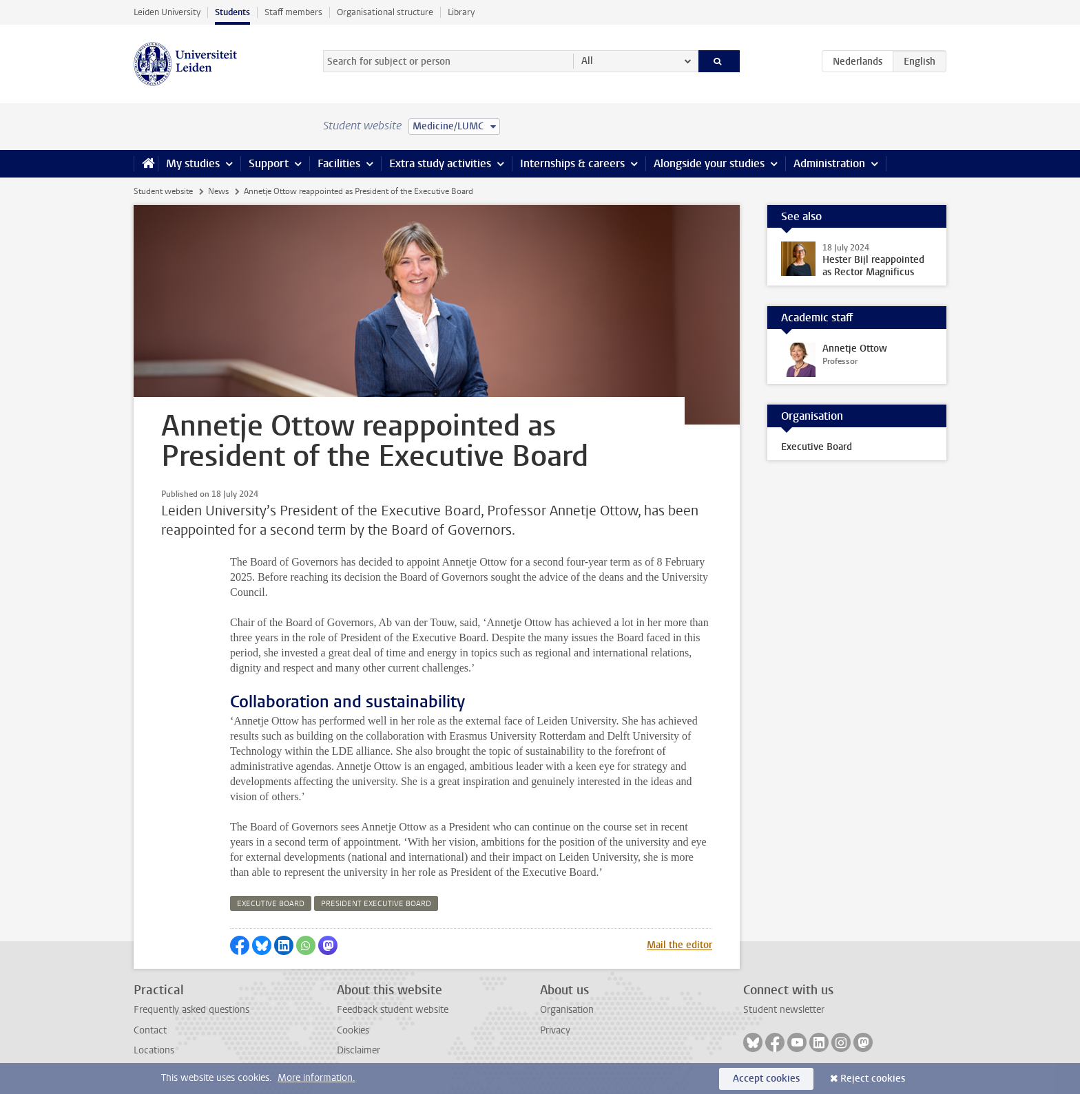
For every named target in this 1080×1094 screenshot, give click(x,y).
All (587, 60)
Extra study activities (440, 163)
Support (269, 163)
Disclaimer (358, 1050)
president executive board (376, 904)
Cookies (353, 1030)
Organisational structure (385, 12)
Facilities (339, 163)
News (218, 191)
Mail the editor (679, 945)
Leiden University (167, 12)
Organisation (567, 1009)
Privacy (555, 1030)
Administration (829, 163)
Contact (150, 1030)
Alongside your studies (709, 163)
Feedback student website (392, 1009)
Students (232, 12)
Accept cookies (766, 1078)
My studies (193, 163)
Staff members (293, 12)
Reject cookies (872, 1078)
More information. (316, 1077)
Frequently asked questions (191, 1009)
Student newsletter (783, 1009)
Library (461, 12)
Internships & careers (572, 163)
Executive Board (816, 446)
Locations (154, 1050)
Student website (163, 191)
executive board (270, 904)
